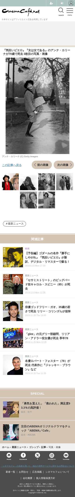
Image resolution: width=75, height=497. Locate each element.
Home (9, 459)
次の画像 (62, 164)
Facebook (23, 459)
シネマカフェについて (57, 471)
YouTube (66, 459)
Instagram (51, 456)
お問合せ (23, 471)
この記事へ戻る (12, 164)
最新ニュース (16, 223)
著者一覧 (10, 471)
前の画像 (42, 164)
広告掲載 (37, 471)
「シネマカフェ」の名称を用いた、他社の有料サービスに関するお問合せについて (38, 466)
